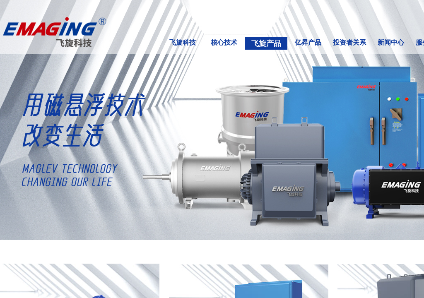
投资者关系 (349, 42)
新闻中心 (391, 42)
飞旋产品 (266, 43)
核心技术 (224, 42)
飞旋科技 (182, 42)
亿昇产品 (308, 42)
